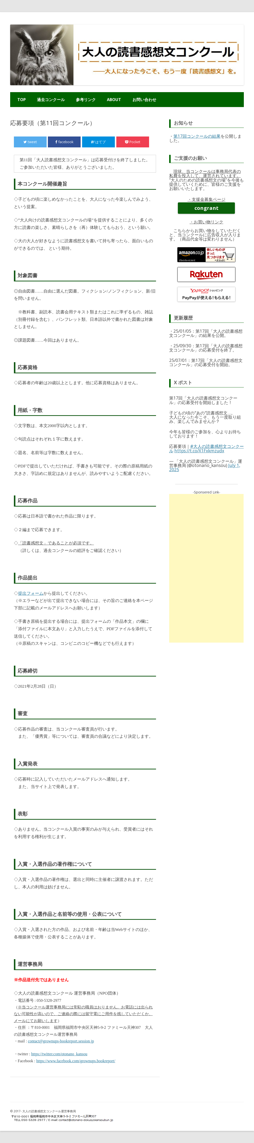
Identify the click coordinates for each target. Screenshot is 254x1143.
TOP (21, 99)
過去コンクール (51, 99)
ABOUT (114, 99)
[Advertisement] (206, 568)
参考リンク (86, 99)
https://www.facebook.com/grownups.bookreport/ (75, 1061)
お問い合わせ (144, 99)
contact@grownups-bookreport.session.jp (61, 1041)
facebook (64, 141)
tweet (30, 141)
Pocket (132, 141)
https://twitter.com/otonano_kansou (59, 1054)
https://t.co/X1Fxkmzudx (199, 451)
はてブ (98, 141)
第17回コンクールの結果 (197, 136)
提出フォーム (30, 593)
